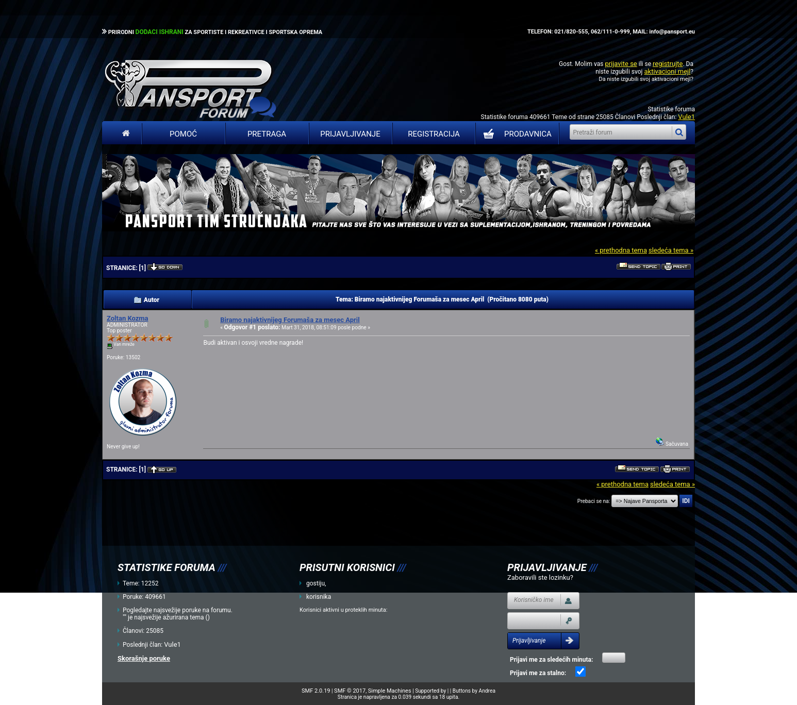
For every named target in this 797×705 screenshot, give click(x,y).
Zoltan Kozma (127, 318)
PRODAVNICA (515, 134)
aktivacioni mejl (667, 71)
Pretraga (266, 134)
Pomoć (183, 134)
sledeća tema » (671, 250)
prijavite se (621, 64)
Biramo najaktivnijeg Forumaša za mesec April (290, 320)
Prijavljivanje (350, 134)
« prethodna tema (621, 250)
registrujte (668, 64)
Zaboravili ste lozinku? (540, 577)
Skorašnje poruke (144, 658)
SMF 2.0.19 (316, 690)
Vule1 (686, 117)
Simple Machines (389, 690)
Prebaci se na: (593, 501)
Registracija (434, 134)
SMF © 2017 (350, 690)
